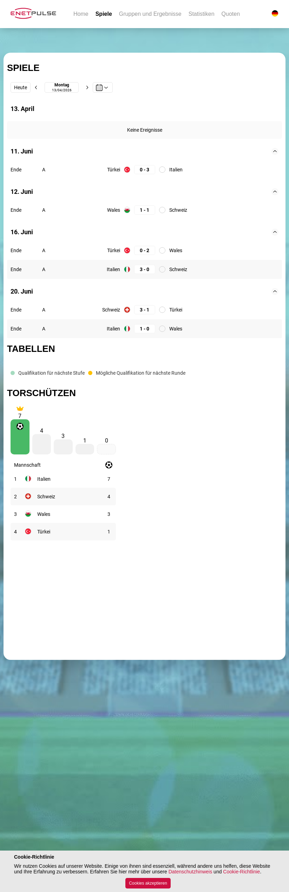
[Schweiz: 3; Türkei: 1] (144, 310)
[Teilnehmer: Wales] (43, 514)
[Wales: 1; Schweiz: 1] (144, 210)
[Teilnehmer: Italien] (44, 479)
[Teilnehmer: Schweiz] (46, 496)
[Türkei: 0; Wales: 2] (144, 250)
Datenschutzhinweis (190, 871)
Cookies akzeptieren (148, 883)
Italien (176, 169)
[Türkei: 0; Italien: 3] (144, 170)
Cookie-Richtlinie (241, 871)
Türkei (113, 169)
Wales (113, 210)
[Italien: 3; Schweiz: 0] (144, 269)
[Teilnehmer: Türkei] (43, 531)
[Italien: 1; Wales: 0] (144, 329)
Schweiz (178, 210)
